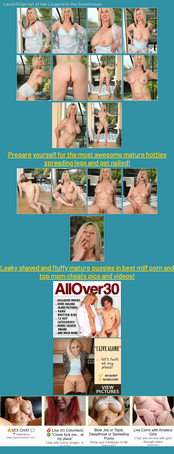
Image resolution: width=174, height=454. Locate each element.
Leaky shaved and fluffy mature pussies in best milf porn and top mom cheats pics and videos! (87, 272)
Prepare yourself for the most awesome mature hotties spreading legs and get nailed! (87, 158)
